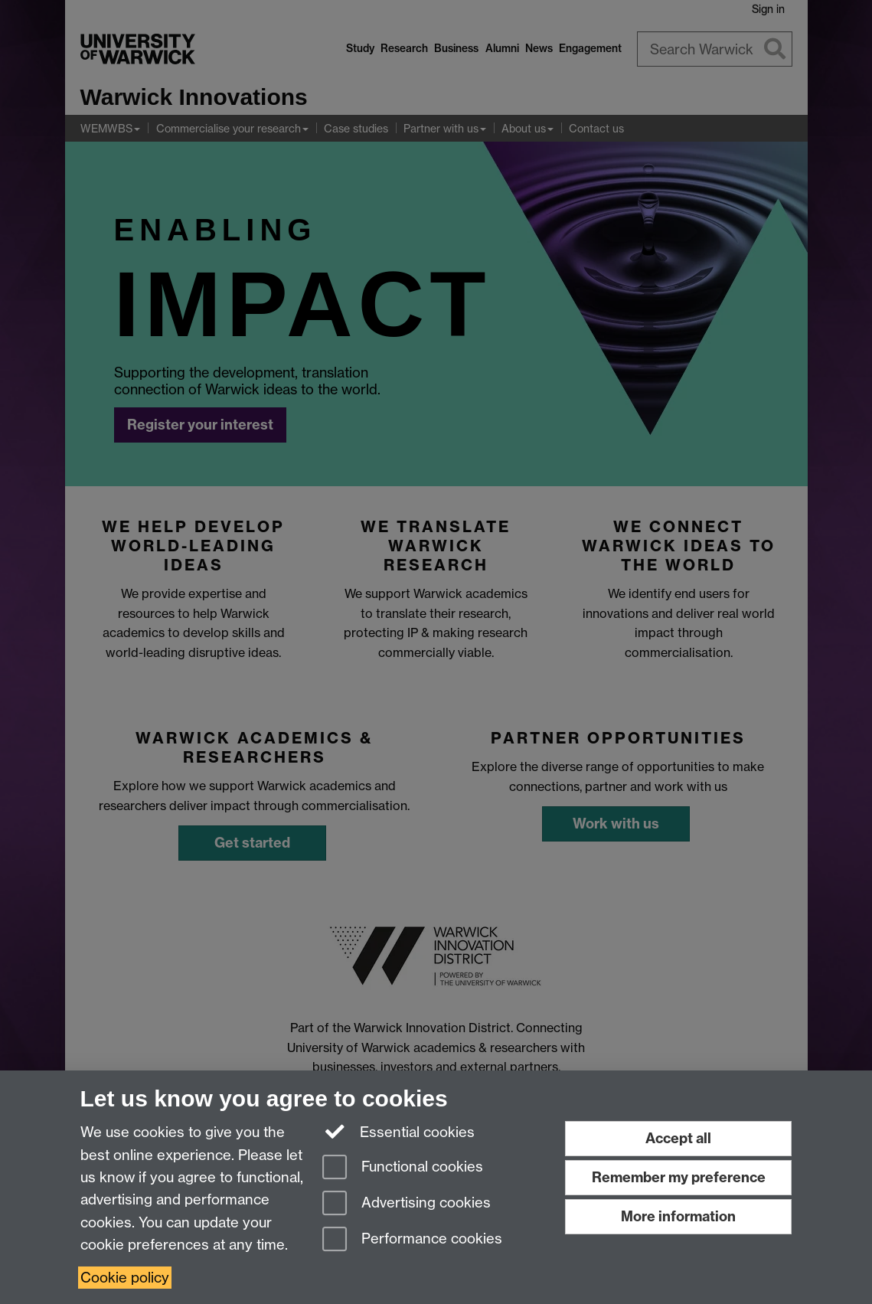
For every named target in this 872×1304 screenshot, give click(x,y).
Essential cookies (398, 1131)
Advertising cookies (406, 1204)
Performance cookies (412, 1240)
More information (678, 1216)
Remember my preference (679, 1177)
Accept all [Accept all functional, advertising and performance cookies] (678, 1138)
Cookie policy (124, 1277)
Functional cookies (402, 1168)
